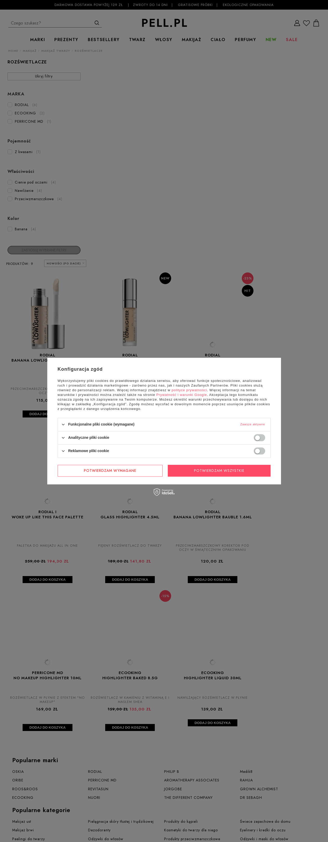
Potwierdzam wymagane (110, 470)
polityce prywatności (189, 390)
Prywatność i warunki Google (181, 395)
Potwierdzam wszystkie (219, 470)
